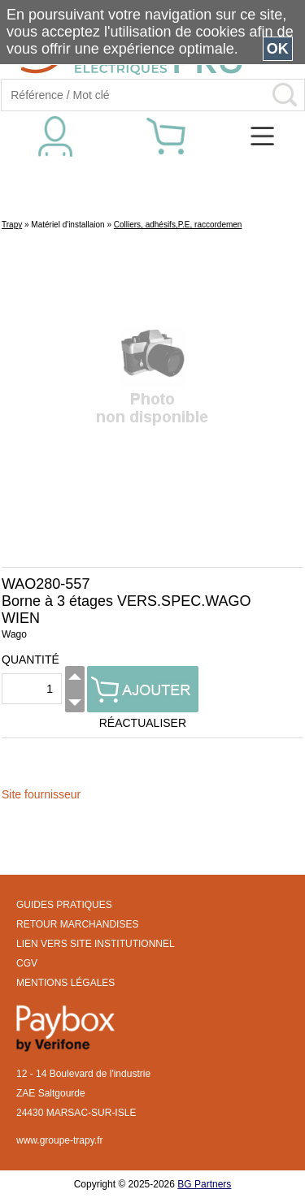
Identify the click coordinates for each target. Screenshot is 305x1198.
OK (278, 49)
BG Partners (204, 1184)
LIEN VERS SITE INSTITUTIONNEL (95, 943)
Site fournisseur (41, 794)
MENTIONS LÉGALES (65, 982)
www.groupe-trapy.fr (59, 1140)
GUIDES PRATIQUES (64, 904)
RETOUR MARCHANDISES (77, 924)
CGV (26, 963)
